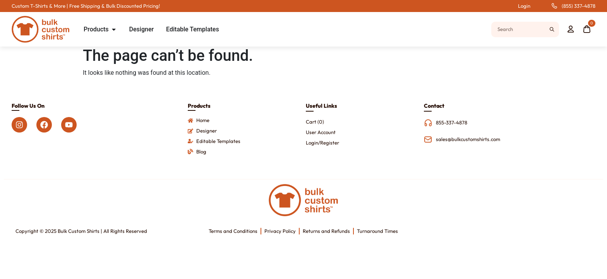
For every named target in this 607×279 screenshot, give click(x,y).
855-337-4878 (451, 122)
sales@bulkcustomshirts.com (468, 139)
